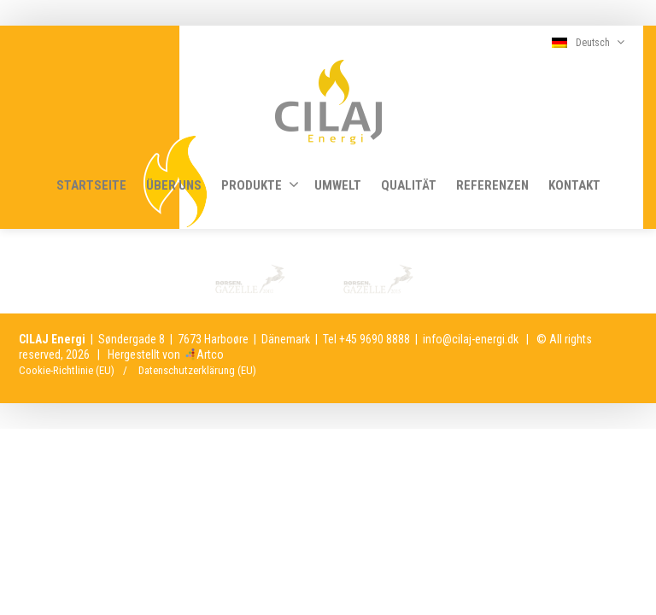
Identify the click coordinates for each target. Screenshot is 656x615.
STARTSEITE (91, 185)
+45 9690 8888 (374, 339)
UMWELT (337, 185)
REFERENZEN (492, 185)
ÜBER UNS (174, 185)
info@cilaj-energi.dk (470, 339)
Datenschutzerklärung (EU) (197, 370)
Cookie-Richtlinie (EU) (66, 370)
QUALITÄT (408, 185)
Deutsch (588, 42)
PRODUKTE (260, 185)
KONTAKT (574, 185)
